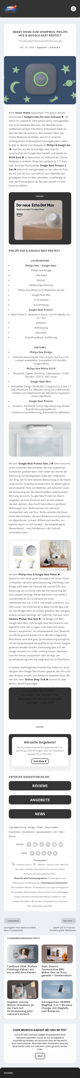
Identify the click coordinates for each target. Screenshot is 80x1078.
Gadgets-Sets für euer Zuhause (44, 116)
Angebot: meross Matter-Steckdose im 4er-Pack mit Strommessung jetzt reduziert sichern (20, 1008)
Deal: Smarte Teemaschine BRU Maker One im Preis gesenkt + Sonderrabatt (57, 971)
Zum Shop (40, 761)
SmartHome (14, 831)
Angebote (42, 47)
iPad (61, 831)
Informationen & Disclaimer (54, 882)
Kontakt (8, 1072)
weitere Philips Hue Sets (25, 618)
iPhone (12, 836)
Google (31, 827)
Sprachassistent (44, 831)
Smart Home (22, 112)
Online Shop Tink (36, 679)
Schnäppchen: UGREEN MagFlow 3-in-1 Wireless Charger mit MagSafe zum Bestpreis (57, 1006)
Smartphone (28, 831)
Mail (40, 1056)
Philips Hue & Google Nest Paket (39, 574)
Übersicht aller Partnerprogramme (30, 878)
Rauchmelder (51, 827)
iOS (55, 831)
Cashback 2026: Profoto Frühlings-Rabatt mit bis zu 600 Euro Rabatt (22, 969)
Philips (40, 827)
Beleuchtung (20, 827)
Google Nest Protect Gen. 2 (36, 463)
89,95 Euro (16, 157)
